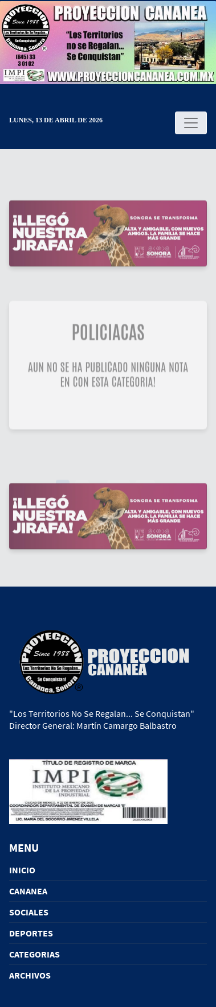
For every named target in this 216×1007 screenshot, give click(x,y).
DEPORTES (31, 933)
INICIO (22, 870)
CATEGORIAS (34, 954)
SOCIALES (28, 912)
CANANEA (28, 891)
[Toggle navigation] (191, 123)
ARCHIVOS (30, 975)
